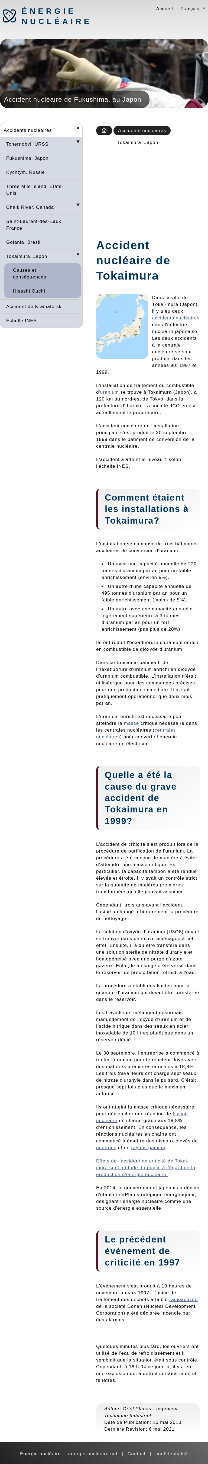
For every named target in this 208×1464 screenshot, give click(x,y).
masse (131, 723)
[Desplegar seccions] (76, 129)
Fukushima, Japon (27, 158)
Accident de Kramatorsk (33, 306)
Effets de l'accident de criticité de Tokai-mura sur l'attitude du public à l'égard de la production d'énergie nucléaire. (145, 1167)
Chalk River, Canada (30, 207)
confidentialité (171, 1453)
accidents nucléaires (176, 318)
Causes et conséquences (29, 273)
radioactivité (183, 1299)
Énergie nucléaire (50, 16)
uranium (109, 392)
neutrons (106, 1147)
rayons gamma (148, 1147)
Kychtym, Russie (25, 172)
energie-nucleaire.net (93, 1453)
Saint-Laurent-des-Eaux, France (34, 225)
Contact (136, 1453)
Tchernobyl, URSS (27, 144)
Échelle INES (21, 320)
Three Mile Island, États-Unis (34, 190)
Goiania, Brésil (23, 242)
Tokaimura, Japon (26, 256)
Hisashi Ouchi (29, 291)
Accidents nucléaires (28, 130)
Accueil (164, 8)
